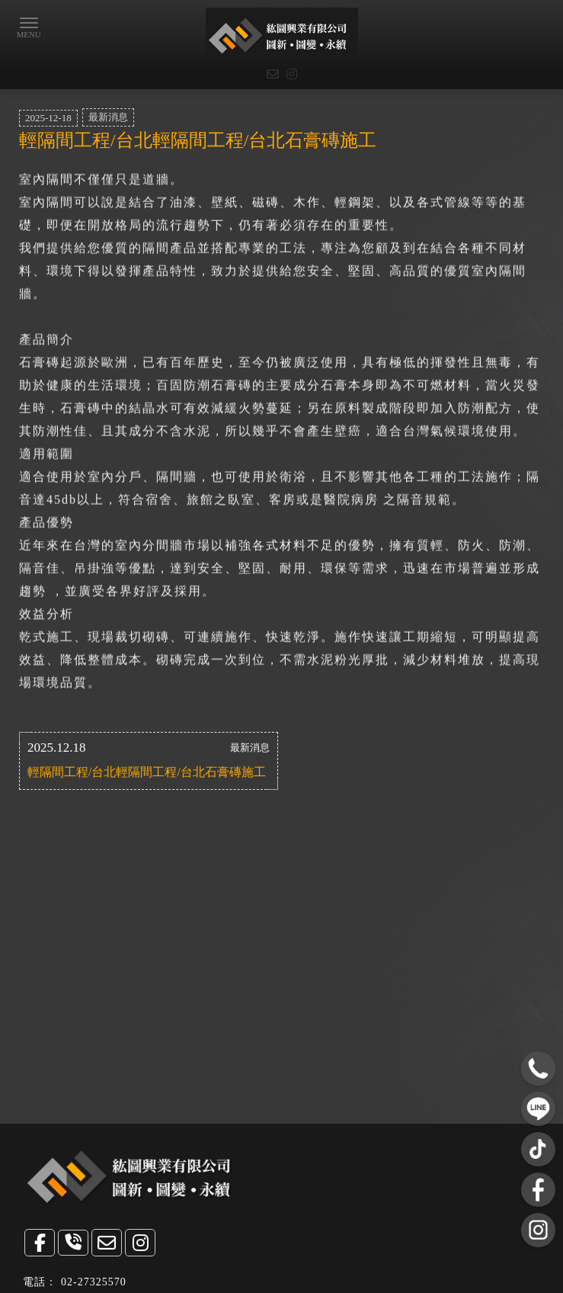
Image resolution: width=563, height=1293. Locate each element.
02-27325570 (93, 1282)
